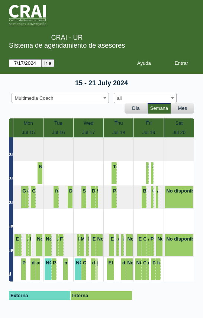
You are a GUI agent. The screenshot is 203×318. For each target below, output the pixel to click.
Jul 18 (118, 132)
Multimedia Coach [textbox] (34, 98)
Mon (28, 123)
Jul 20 (179, 132)
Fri (149, 123)
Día (135, 108)
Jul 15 (28, 132)
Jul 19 (148, 132)
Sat (179, 123)
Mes (182, 108)
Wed (89, 123)
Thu (119, 123)
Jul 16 (58, 132)
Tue (58, 123)
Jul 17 (88, 132)
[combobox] (60, 98)
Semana (159, 108)
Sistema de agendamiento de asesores (67, 45)
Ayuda (144, 63)
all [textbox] (119, 98)
